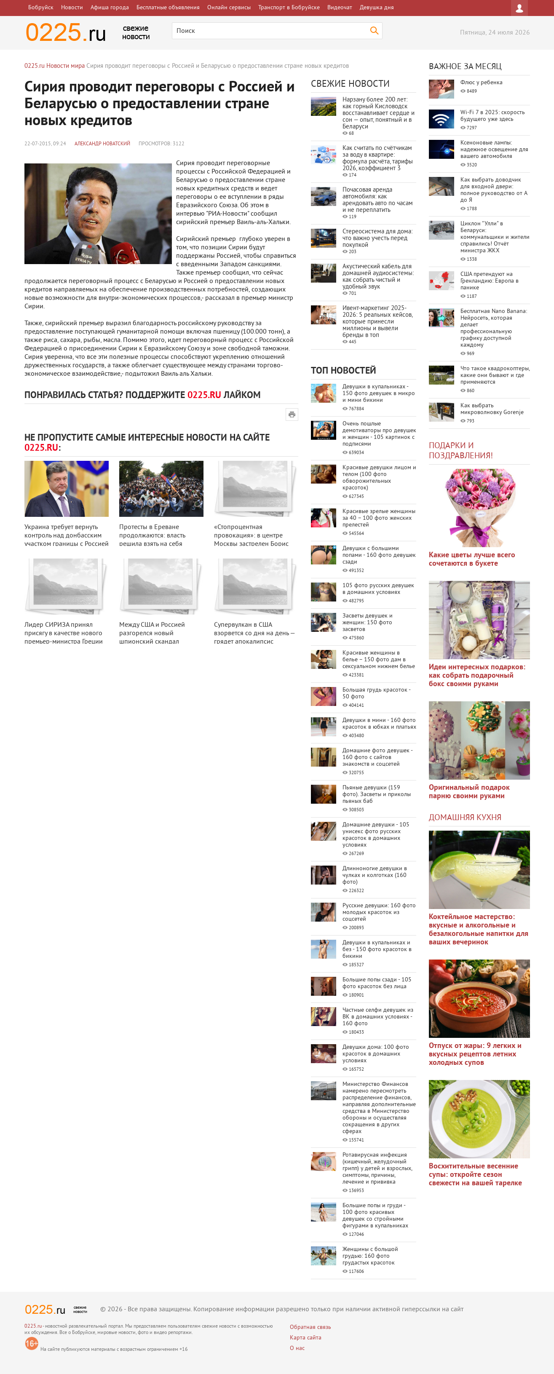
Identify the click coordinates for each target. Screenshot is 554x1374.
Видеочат (339, 7)
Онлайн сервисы (229, 7)
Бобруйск (41, 7)
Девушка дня (377, 7)
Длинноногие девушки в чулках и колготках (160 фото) (375, 875)
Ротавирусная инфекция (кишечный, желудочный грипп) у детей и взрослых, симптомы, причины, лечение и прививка (377, 1169)
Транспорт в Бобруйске (289, 7)
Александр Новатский (102, 144)
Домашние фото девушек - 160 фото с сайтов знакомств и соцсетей (377, 757)
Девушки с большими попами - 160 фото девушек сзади (379, 555)
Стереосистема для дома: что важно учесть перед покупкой (377, 238)
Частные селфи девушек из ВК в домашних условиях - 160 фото (378, 1017)
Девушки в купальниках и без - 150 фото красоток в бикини (377, 949)
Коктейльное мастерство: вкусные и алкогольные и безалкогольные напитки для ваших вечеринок (478, 929)
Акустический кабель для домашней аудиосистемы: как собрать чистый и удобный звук (378, 277)
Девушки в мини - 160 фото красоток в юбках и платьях (379, 724)
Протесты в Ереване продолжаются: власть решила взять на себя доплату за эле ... (152, 540)
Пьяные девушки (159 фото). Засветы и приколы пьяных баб (377, 794)
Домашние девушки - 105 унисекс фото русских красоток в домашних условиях (376, 835)
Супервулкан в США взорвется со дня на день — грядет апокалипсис (254, 633)
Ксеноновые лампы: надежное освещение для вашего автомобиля (494, 149)
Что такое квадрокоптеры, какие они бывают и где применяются (495, 375)
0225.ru (33, 1326)
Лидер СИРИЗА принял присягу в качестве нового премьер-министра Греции (63, 633)
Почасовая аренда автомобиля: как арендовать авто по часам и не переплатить (378, 200)
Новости (72, 7)
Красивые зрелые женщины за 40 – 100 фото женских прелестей (379, 518)
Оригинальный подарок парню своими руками (469, 792)
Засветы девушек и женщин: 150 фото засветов (368, 622)
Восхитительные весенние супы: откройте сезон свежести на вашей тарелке (475, 1175)
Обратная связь (310, 1327)
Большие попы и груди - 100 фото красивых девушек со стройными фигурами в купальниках (375, 1216)
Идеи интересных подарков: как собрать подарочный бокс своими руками (477, 676)
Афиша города (110, 7)
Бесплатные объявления (168, 7)
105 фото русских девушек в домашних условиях (378, 589)
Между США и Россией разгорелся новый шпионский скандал (152, 633)
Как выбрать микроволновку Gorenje (492, 409)
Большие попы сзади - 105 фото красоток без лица (377, 983)
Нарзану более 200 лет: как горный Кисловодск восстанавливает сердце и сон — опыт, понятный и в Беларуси (379, 113)
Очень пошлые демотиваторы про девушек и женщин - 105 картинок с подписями (379, 434)
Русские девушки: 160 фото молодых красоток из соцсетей (379, 912)
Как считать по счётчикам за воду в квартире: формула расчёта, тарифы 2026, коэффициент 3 (378, 158)
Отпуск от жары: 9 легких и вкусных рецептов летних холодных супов (475, 1054)
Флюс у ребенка (481, 82)
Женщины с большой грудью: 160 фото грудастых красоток (370, 1256)
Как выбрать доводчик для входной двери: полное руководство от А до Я (493, 190)
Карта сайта (305, 1338)
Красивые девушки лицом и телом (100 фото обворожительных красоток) (379, 478)
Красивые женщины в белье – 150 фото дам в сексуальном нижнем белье (379, 660)
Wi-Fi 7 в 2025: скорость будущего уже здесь (492, 116)
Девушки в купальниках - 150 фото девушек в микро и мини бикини (379, 393)
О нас (297, 1348)
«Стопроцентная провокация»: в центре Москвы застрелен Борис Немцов (251, 540)
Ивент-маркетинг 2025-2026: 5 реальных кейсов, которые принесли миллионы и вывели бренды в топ (377, 322)
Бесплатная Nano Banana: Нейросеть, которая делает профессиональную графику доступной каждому (493, 328)
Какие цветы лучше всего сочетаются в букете (472, 560)
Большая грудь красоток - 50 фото (376, 693)
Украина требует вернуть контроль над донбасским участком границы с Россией (66, 535)
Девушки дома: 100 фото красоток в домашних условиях (376, 1054)
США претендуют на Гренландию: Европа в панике (489, 281)
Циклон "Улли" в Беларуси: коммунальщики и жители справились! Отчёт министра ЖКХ (495, 237)
